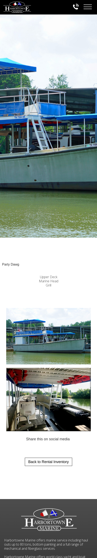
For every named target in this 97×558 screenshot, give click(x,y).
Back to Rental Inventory (48, 462)
